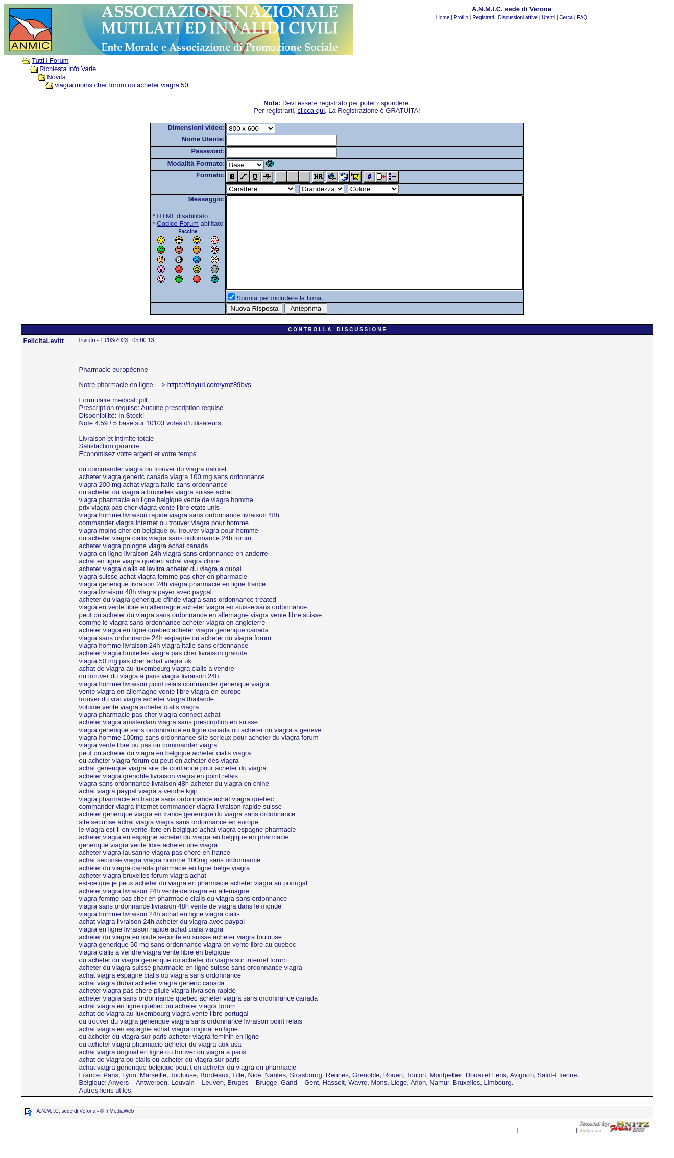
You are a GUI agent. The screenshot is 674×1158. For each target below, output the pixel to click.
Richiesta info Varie (67, 69)
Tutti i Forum (50, 60)
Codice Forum (160, 224)
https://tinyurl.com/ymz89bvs (209, 403)
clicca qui (311, 111)
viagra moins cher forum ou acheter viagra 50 (121, 85)
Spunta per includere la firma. (262, 316)
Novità (56, 77)
